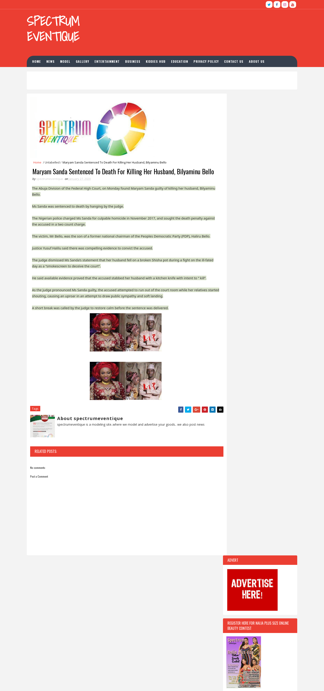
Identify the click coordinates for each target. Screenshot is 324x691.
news (58, 60)
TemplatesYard (66, 683)
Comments (273, 384)
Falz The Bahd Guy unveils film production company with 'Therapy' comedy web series (244, 658)
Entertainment (114, 60)
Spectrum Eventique (59, 29)
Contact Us (241, 60)
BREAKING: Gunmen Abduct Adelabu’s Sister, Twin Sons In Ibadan (253, 611)
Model (72, 60)
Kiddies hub (163, 60)
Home (43, 60)
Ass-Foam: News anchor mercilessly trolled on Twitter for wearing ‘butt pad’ (244, 630)
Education (186, 60)
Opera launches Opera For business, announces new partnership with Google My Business (243, 644)
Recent (235, 384)
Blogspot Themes (104, 683)
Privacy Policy (213, 60)
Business (140, 60)
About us (264, 60)
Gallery (89, 60)
